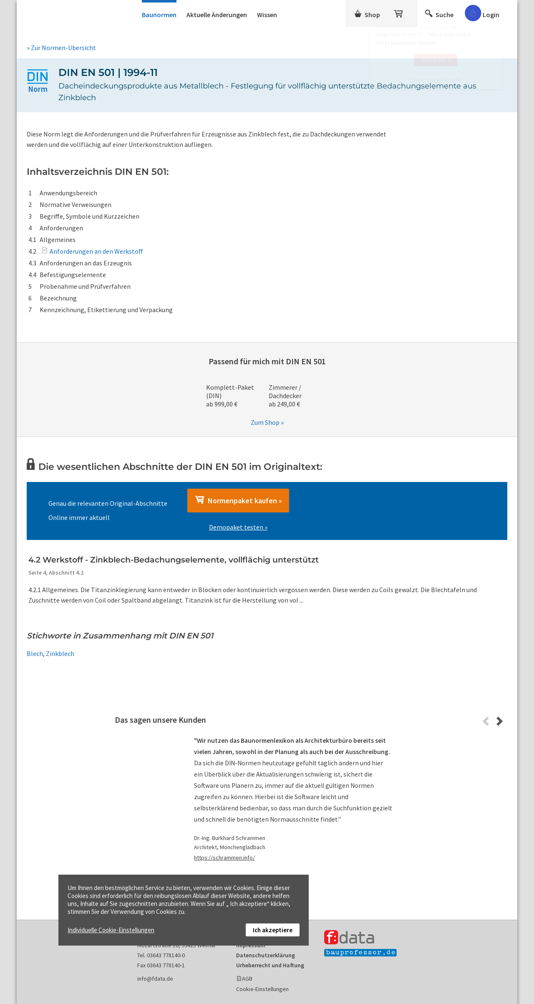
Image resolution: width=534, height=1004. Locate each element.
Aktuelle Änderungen (216, 14)
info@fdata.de (155, 978)
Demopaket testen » (238, 527)
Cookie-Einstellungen (262, 989)
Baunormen (159, 14)
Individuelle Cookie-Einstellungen (111, 930)
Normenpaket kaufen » (238, 500)
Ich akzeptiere (272, 930)
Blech (35, 653)
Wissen (267, 14)
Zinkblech (60, 653)
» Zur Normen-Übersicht (61, 47)
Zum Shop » (267, 422)
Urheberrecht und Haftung (270, 965)
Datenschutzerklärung (265, 955)
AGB (247, 978)
